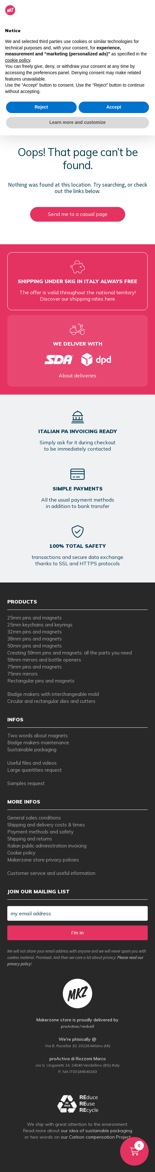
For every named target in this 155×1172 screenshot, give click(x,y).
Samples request (26, 783)
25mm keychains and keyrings (40, 625)
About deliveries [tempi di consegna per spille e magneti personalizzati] (77, 375)
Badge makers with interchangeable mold (53, 694)
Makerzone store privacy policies (43, 860)
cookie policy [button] (17, 60)
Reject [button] (41, 107)
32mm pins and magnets (34, 632)
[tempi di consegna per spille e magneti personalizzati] (77, 359)
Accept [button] (113, 107)
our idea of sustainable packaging (96, 1130)
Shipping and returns (29, 839)
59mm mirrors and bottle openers (44, 660)
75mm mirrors (22, 674)
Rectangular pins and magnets (40, 681)
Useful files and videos (32, 763)
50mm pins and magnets (34, 646)
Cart (132, 1143)
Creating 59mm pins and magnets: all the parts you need (69, 653)
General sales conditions (34, 818)
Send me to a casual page (77, 214)
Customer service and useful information (51, 873)
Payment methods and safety (40, 832)
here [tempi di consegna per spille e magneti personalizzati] (110, 299)
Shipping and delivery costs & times (46, 825)
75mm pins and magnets (34, 667)
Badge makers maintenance (38, 743)
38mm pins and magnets (34, 639)
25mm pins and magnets (34, 618)
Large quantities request (34, 770)
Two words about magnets (37, 735)
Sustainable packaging (31, 750)
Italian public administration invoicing (47, 846)
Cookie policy (21, 853)
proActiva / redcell (77, 1026)
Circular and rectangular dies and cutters (51, 701)
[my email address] (77, 913)
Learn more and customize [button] (77, 122)
